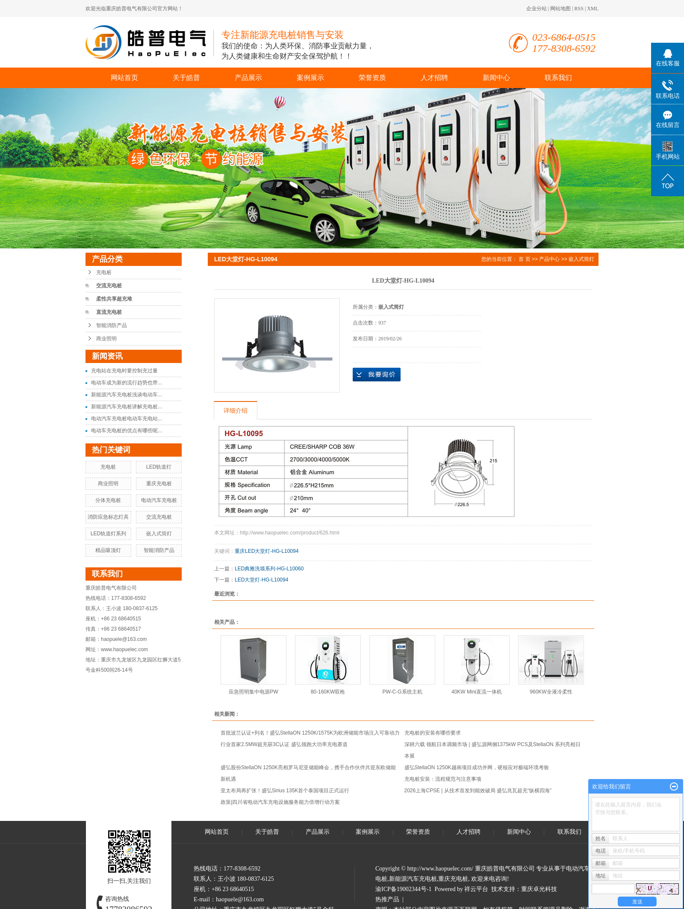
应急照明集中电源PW (253, 692)
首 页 (524, 259)
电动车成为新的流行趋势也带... (126, 383)
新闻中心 (496, 77)
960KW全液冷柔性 (551, 692)
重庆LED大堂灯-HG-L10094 (266, 551)
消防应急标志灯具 (108, 517)
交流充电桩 (109, 286)
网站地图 (560, 9)
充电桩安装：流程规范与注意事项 (442, 779)
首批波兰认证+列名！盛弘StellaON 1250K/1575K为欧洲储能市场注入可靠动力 (310, 733)
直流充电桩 (109, 312)
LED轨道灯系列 (108, 534)
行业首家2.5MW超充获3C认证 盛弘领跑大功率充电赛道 (284, 744)
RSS (579, 9)
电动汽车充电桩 (159, 500)
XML (592, 9)
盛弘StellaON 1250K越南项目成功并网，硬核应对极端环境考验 (476, 767)
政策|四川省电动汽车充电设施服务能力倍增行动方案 (280, 802)
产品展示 (248, 77)
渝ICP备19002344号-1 (403, 889)
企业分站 (536, 9)
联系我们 (558, 77)
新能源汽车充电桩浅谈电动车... (126, 395)
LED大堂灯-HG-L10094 (261, 580)
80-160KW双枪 (328, 692)
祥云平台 (476, 889)
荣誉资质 (372, 77)
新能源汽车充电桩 (413, 879)
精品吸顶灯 (108, 550)
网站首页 (124, 77)
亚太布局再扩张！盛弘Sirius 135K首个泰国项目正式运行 (285, 791)
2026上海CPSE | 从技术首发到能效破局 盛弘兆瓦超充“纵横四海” (477, 791)
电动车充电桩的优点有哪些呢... (126, 431)
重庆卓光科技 (539, 889)
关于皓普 (186, 77)
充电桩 (104, 272)
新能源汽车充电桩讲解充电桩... (126, 407)
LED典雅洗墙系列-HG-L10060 (269, 569)
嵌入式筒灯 (159, 534)
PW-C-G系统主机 (402, 692)
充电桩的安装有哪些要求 (432, 733)
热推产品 (387, 899)
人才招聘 (434, 77)
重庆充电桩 (159, 484)
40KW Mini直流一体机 (476, 692)
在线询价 (377, 374)
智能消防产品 (111, 325)
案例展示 (310, 77)
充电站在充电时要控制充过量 (124, 371)
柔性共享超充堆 (114, 299)
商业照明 (106, 339)
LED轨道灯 (158, 467)
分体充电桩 (108, 500)
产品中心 (549, 259)
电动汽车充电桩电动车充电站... (126, 419)
